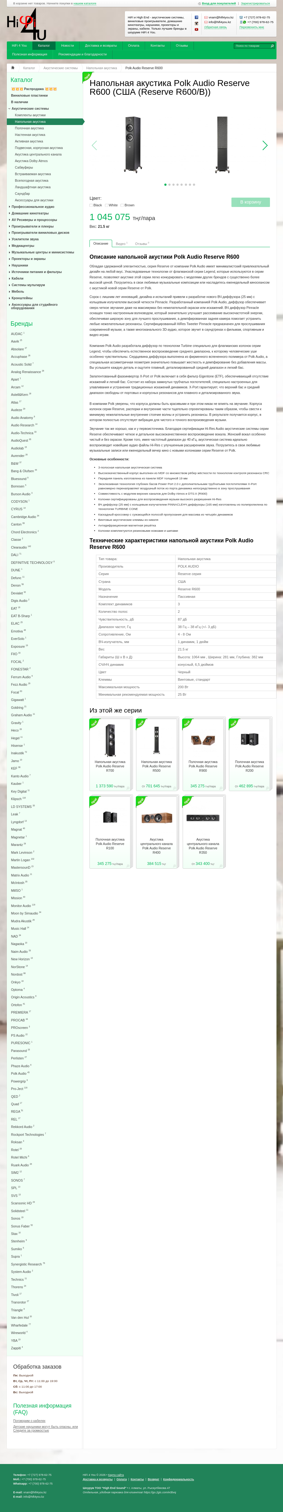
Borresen (18, 486)
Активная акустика (29, 141)
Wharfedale (21, 1325)
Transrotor (20, 1302)
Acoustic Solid (22, 364)
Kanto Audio (21, 776)
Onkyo (17, 982)
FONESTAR (21, 669)
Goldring (19, 707)
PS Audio (19, 1035)
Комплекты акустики (30, 115)
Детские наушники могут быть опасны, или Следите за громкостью (45, 1428)
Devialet (18, 593)
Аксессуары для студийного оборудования (34, 306)
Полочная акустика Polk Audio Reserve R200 (249, 766)
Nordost (18, 974)
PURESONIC (22, 1043)
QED (15, 1096)
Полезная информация (29, 54)
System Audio (22, 1272)
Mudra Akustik (23, 921)
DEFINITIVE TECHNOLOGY (33, 562)
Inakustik (19, 753)
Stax (16, 1233)
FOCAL (17, 662)
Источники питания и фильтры (37, 272)
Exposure (19, 646)
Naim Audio (21, 951)
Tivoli (16, 1295)
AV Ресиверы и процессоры (34, 220)
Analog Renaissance (27, 372)
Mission (18, 898)
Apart (16, 379)
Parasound (20, 1051)
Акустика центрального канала (38, 154)
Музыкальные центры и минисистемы (43, 252)
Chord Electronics (25, 532)
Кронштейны (22, 298)
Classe (17, 539)
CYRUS (18, 509)
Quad (16, 1104)
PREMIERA (21, 1012)
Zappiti (17, 1348)
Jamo (16, 761)
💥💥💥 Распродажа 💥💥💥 (34, 89)
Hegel (17, 738)
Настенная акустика (30, 135)
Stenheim (19, 1241)
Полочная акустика (29, 128)
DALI (16, 555)
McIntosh (19, 883)
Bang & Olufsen (24, 471)
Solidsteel (19, 1211)
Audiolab (19, 448)
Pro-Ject (19, 1089)
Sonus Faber (22, 1226)
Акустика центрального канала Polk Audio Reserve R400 (156, 846)
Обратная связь (215, 27)
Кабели (18, 278)
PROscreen (20, 1027)
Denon (17, 585)
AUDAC (18, 334)
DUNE (16, 570)
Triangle (18, 1310)
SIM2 (16, 1172)
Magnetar (19, 837)
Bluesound (20, 479)
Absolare (19, 349)
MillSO (17, 890)
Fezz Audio (20, 684)
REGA (17, 1111)
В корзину (250, 201)
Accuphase (20, 356)
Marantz (18, 844)
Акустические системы (30, 108)
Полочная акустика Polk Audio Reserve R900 (203, 766)
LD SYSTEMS (23, 806)
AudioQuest (21, 440)
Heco (16, 730)
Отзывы (182, 45)
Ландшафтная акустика (33, 187)
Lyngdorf (19, 822)
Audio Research (24, 425)
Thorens (18, 1287)
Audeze (18, 410)
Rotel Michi (20, 1157)
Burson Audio (22, 494)
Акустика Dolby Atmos (31, 161)
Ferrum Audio (22, 677)
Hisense (18, 745)
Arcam (17, 387)
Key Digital (20, 791)
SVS (16, 1195)
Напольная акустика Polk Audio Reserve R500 (156, 766)
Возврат (153, 1479)
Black (98, 205)
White (113, 205)
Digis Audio (20, 600)
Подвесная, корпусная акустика (39, 148)
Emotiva (18, 631)
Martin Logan (22, 860)
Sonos (17, 1218)
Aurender (19, 456)
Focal (16, 692)
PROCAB (19, 1020)
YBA (16, 1340)
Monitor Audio (23, 906)
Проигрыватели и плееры (33, 226)
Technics (19, 1279)
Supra (16, 1256)
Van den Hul (21, 1317)
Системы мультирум (28, 285)
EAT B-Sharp (21, 616)
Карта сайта (116, 1474)
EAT (15, 608)
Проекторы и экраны (29, 259)
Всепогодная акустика (31, 180)
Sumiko (17, 1249)
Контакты (158, 45)
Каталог (44, 45)
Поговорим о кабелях (29, 1421)
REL (16, 1119)
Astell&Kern (21, 394)
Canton (18, 524)
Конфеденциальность (178, 1479)
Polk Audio (20, 1073)
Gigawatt (18, 700)
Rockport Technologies (28, 1134)
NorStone (19, 967)
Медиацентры (23, 245)
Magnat (18, 829)
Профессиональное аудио (33, 207)
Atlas (16, 402)
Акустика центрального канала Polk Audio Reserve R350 (203, 846)
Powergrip (19, 1081)
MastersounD (22, 867)
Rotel (16, 1150)
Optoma (18, 989)
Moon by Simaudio (26, 913)
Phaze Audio (21, 1066)
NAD (16, 936)
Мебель (18, 291)
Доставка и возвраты (101, 45)
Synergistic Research (28, 1264)
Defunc (18, 578)
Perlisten (19, 1058)
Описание (100, 243)
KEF (16, 768)
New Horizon (22, 959)
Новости (67, 45)
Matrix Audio (21, 875)
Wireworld (19, 1333)
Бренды (22, 323)
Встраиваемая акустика (33, 174)
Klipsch (18, 799)
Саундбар (22, 193)
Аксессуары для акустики (34, 200)
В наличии (19, 102)
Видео (122, 244)
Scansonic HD (23, 1203)
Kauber (17, 783)
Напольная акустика (30, 121)
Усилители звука (25, 239)
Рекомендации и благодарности (82, 54)
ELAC (17, 623)
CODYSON (20, 501)
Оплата (133, 45)
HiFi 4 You (19, 45)
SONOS (18, 1180)
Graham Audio (23, 715)
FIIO (16, 654)
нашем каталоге (85, 3)
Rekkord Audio (22, 1127)
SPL (15, 1188)
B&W (16, 463)
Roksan (17, 1142)
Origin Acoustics (24, 997)
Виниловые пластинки (29, 95)
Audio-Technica (24, 433)
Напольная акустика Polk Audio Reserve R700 (110, 766)
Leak (15, 814)
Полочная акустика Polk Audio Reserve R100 (110, 844)
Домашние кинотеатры (30, 213)
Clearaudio (21, 547)
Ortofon (18, 1005)
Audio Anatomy (23, 417)
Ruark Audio (21, 1165)
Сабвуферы (24, 167)
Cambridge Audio (25, 517)
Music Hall (20, 928)
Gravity (17, 723)
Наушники (20, 265)
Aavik (16, 341)
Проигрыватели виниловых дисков (41, 232)
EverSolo (18, 638)
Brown (130, 205)
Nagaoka (19, 944)
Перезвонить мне (252, 27)
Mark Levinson (22, 852)
